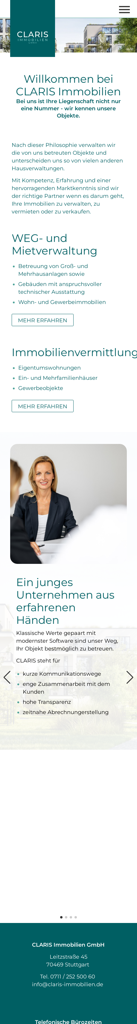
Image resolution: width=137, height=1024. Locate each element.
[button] (61, 744)
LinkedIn (68, 957)
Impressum (68, 918)
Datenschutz (68, 925)
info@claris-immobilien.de (67, 811)
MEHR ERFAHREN (42, 320)
